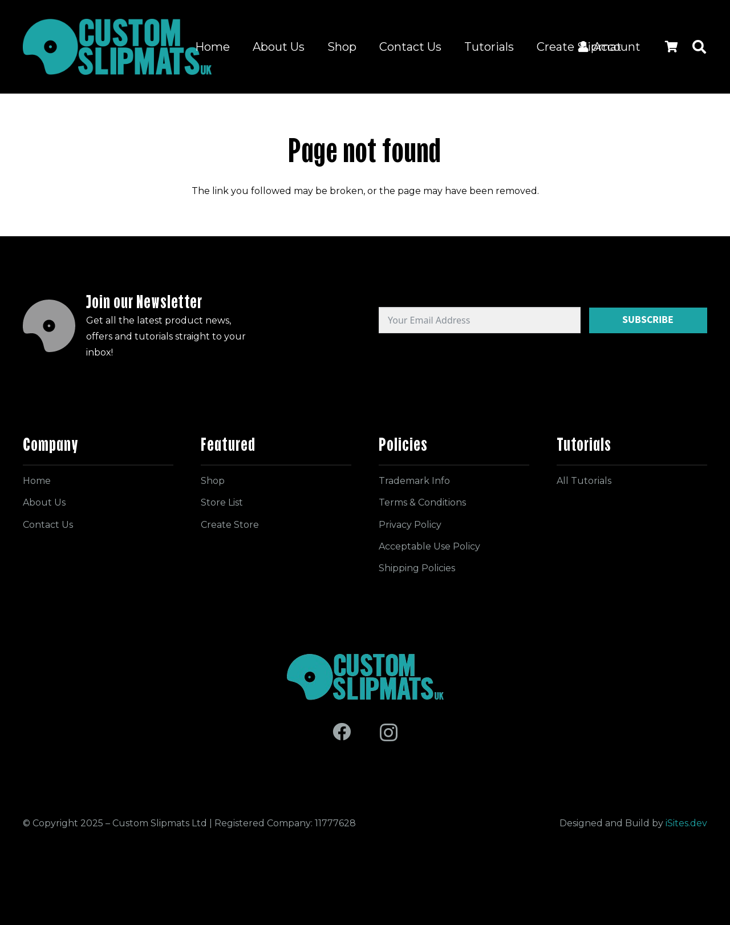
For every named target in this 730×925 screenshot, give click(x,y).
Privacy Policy (410, 524)
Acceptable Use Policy (429, 546)
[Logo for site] (117, 47)
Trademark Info (414, 480)
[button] (699, 47)
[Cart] (671, 47)
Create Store (230, 524)
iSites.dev (686, 823)
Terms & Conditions (422, 502)
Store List (222, 502)
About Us (44, 502)
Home (37, 480)
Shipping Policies (417, 568)
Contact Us (48, 524)
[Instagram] (389, 732)
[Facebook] (341, 731)
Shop (213, 480)
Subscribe (648, 319)
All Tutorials (584, 480)
